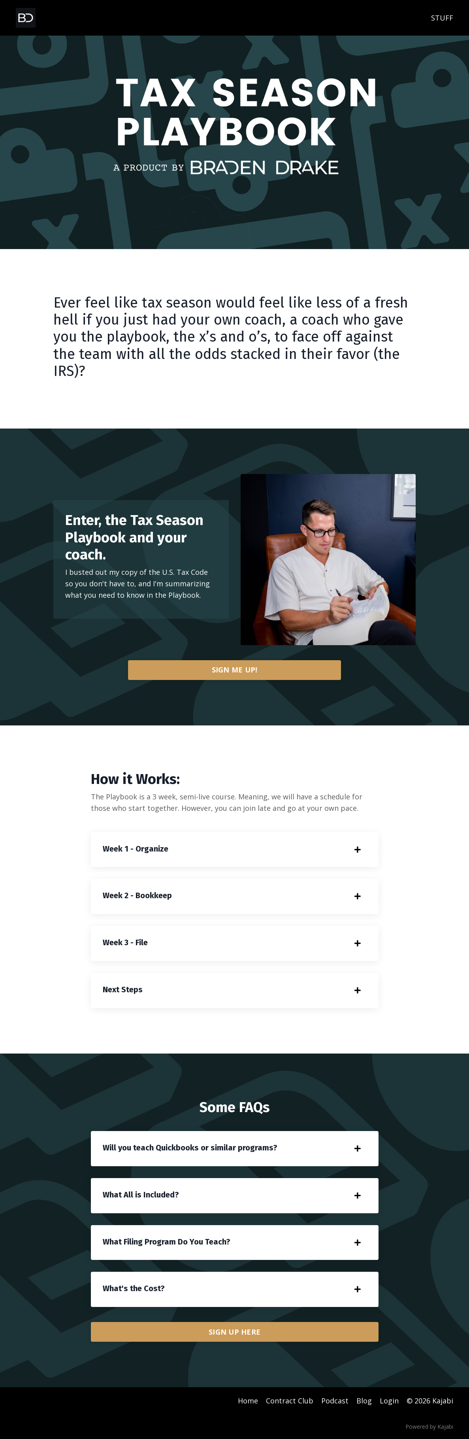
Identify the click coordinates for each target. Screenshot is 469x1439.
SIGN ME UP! (235, 669)
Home (248, 1400)
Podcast (334, 1400)
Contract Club (289, 1400)
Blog (364, 1400)
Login (389, 1400)
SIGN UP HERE (234, 1332)
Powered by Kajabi (429, 1426)
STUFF (442, 18)
